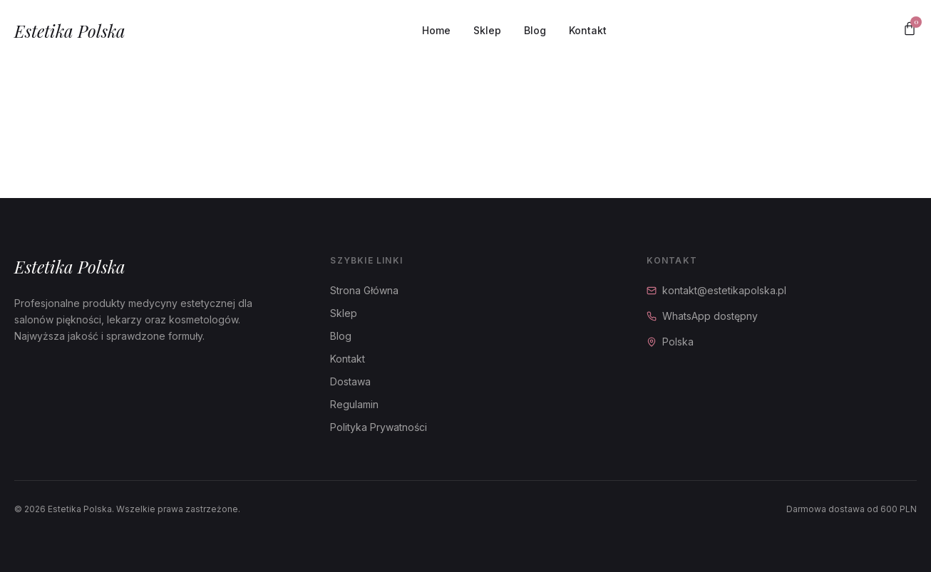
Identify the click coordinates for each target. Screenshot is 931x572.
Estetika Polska (69, 30)
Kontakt (588, 30)
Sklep (487, 30)
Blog (535, 30)
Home (436, 30)
